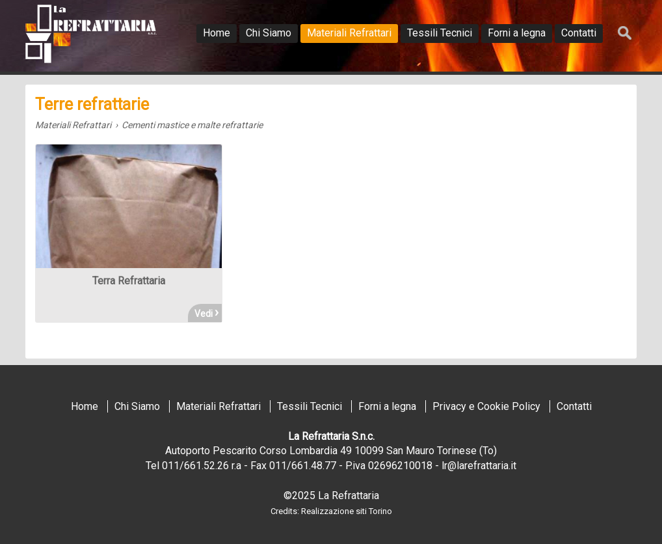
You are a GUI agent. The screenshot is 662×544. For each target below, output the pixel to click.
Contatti (574, 406)
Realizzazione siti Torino (346, 511)
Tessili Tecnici (309, 406)
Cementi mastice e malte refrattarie (192, 125)
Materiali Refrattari (73, 125)
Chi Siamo (137, 406)
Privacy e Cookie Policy (486, 406)
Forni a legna (387, 406)
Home (84, 406)
